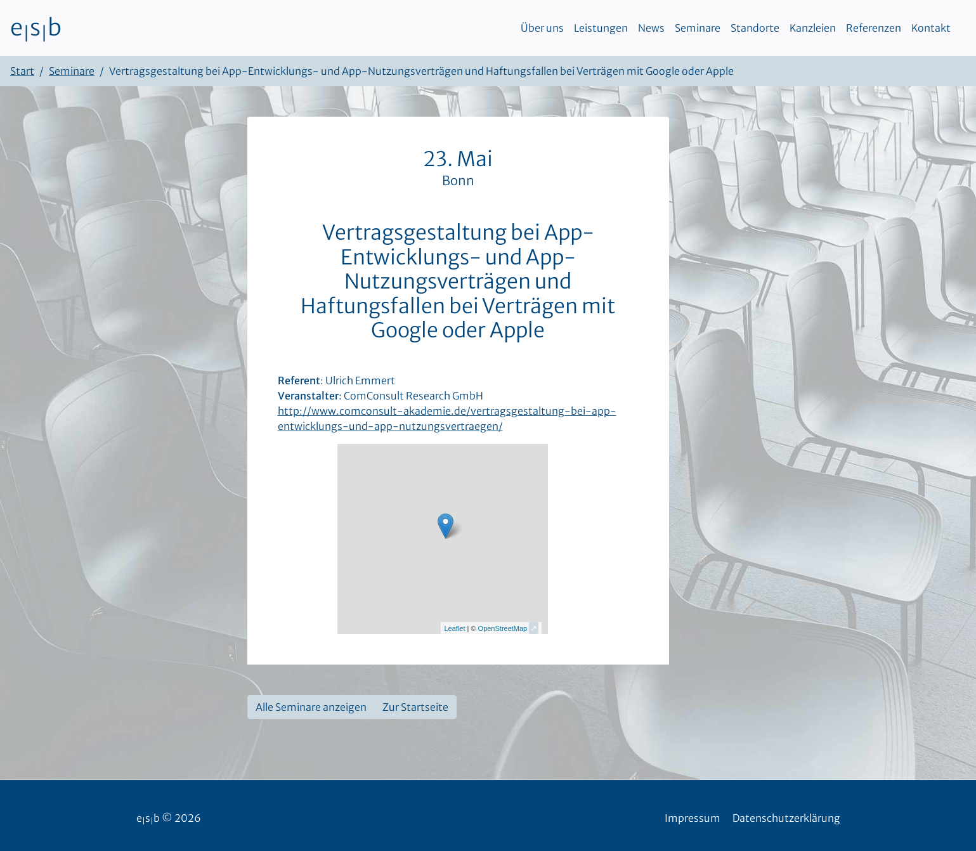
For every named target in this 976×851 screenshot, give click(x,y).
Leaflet (454, 628)
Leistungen (601, 28)
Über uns (542, 28)
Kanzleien (813, 28)
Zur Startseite (415, 707)
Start (22, 71)
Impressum (692, 818)
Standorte (755, 28)
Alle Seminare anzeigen (311, 707)
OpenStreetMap (503, 628)
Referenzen (873, 28)
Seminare (697, 28)
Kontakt (931, 28)
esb (36, 27)
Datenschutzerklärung (786, 818)
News (651, 28)
